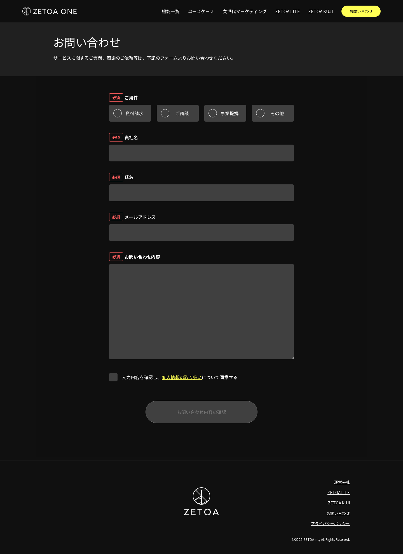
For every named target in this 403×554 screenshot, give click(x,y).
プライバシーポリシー (330, 523)
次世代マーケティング (244, 11)
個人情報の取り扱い (182, 377)
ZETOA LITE (287, 11)
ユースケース (201, 11)
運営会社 (342, 482)
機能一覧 (171, 11)
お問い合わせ (360, 11)
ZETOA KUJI (320, 11)
